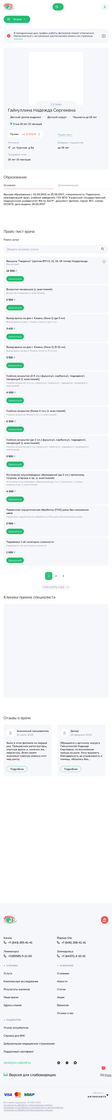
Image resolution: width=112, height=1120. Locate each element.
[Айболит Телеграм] (67, 1063)
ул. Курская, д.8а (21, 147)
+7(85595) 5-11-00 (18, 956)
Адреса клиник (13, 1005)
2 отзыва (56, 104)
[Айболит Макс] (75, 1063)
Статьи (61, 989)
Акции (60, 997)
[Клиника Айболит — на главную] (9, 3)
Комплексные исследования (21, 981)
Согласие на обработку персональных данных (28, 1105)
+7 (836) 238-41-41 (71, 942)
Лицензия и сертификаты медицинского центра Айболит (34, 1107)
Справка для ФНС (14, 1035)
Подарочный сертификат (19, 1051)
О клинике (63, 973)
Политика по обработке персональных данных (28, 1110)
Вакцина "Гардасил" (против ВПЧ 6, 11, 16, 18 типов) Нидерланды (47, 261)
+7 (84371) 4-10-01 (71, 956)
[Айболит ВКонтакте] (58, 1063)
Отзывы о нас (65, 1013)
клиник (18, 38)
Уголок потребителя (16, 1028)
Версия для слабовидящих (30, 1075)
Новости (62, 981)
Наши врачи (11, 997)
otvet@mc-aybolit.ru (17, 1062)
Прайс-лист (65, 134)
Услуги (8, 973)
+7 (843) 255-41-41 (18, 942)
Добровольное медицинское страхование (29, 1043)
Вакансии (63, 1005)
